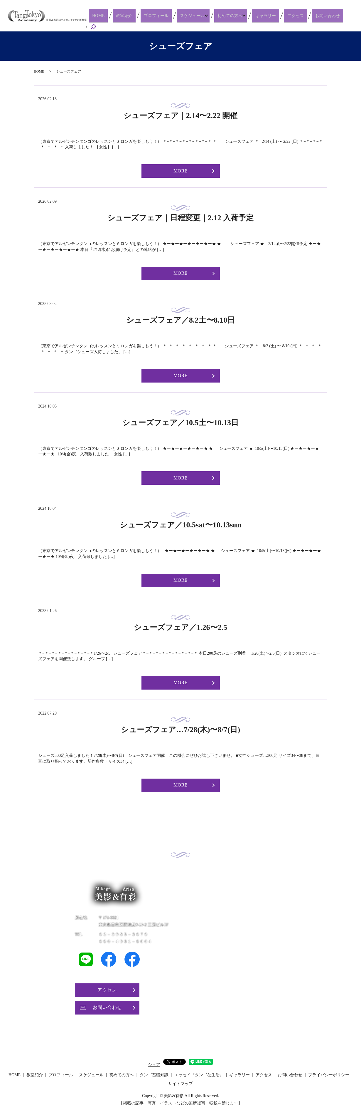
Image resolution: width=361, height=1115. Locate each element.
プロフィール (168, 18)
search (352, 19)
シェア (154, 1062)
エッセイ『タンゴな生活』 (199, 1073)
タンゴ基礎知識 (154, 1073)
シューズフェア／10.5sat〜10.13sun (181, 523)
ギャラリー (276, 18)
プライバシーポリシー (328, 1073)
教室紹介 (141, 18)
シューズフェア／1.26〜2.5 (180, 625)
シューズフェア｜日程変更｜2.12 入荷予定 (180, 216)
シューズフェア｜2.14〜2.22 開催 (181, 113)
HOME (120, 18)
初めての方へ (239, 18)
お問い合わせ (329, 18)
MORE (180, 168)
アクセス (302, 18)
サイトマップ (180, 1081)
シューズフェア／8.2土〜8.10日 (180, 318)
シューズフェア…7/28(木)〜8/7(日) (180, 727)
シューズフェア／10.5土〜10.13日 (180, 420)
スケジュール (201, 18)
